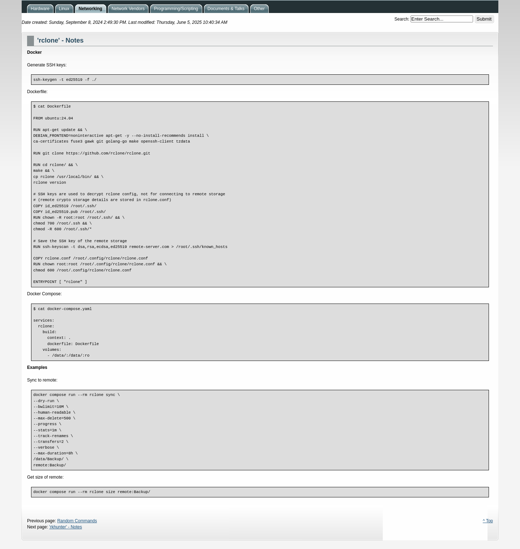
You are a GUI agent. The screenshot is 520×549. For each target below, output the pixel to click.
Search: (402, 19)
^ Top (488, 520)
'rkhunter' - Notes (65, 527)
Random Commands (77, 520)
